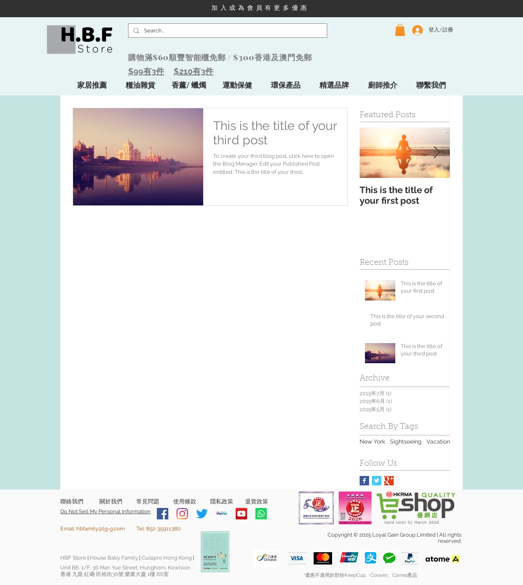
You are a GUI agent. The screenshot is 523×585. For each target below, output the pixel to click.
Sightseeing (406, 441)
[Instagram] (182, 513)
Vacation (438, 441)
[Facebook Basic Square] (364, 480)
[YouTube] (241, 513)
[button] (400, 30)
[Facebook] (162, 513)
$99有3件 (146, 71)
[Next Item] (436, 152)
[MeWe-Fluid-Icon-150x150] (221, 513)
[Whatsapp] (261, 513)
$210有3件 (193, 71)
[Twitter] (202, 513)
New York (372, 441)
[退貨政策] (256, 502)
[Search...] (227, 31)
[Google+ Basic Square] (389, 480)
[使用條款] (184, 502)
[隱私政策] (221, 502)
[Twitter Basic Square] (376, 480)
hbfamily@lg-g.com (100, 529)
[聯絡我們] (71, 502)
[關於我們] (110, 502)
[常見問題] (147, 502)
